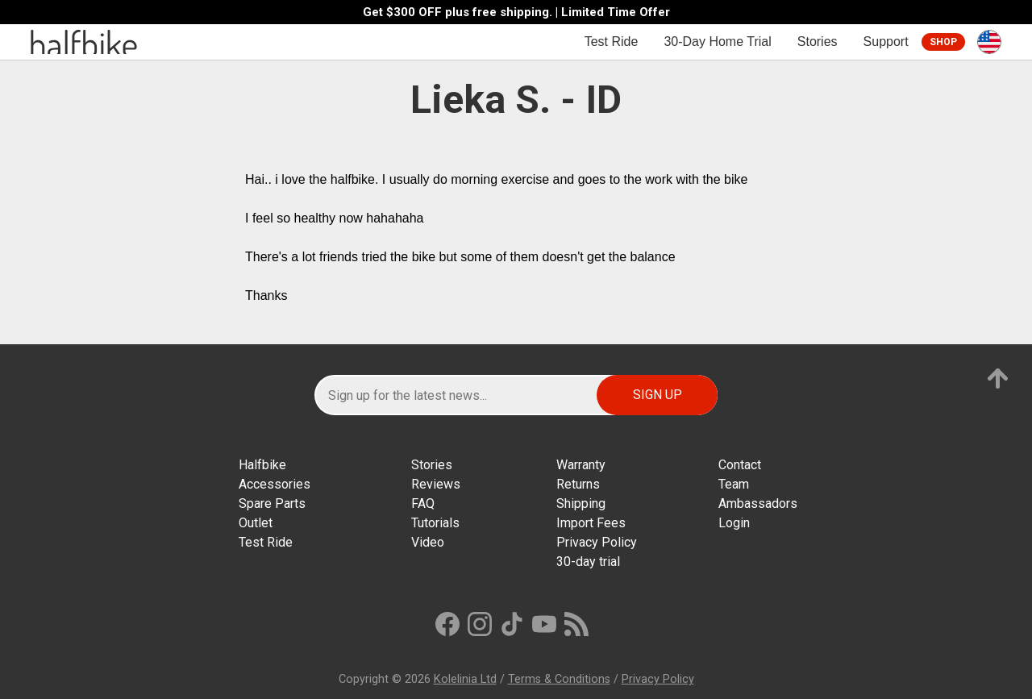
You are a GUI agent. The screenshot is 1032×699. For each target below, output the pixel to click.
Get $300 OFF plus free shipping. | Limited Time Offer (516, 12)
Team (733, 484)
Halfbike (262, 464)
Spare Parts (272, 503)
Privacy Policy (596, 542)
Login (734, 522)
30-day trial (588, 561)
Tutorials (435, 522)
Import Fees (591, 522)
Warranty (580, 464)
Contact (739, 464)
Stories (817, 41)
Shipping (580, 503)
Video (427, 542)
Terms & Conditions (559, 679)
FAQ (423, 503)
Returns (578, 484)
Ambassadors (757, 503)
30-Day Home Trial (717, 41)
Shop (943, 42)
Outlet (256, 522)
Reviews (435, 484)
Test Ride (612, 41)
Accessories (274, 484)
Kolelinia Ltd (465, 679)
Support (886, 41)
